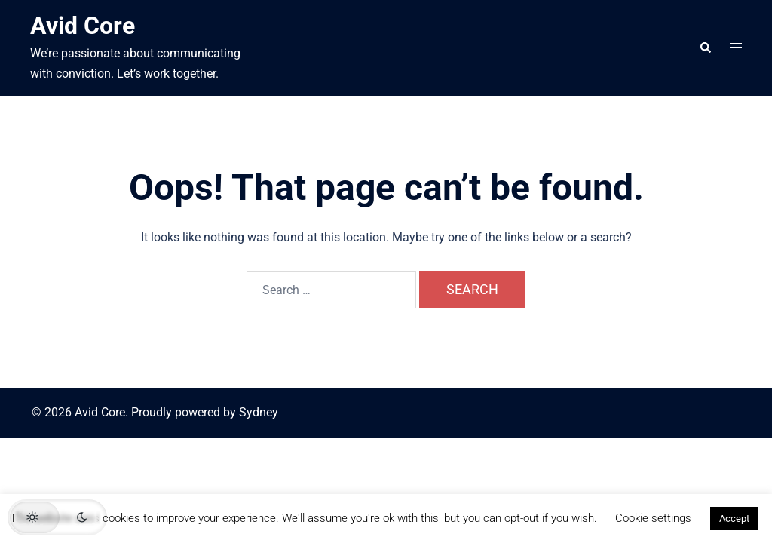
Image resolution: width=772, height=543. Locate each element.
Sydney (258, 412)
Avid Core (82, 25)
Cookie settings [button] (653, 518)
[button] (705, 47)
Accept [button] (734, 518)
